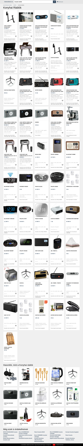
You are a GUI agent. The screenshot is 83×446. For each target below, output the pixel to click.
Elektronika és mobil (7, 5)
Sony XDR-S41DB (39, 250)
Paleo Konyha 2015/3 (39, 432)
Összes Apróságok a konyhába (71, 199)
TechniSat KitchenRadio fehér (72, 283)
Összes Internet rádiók (23, 199)
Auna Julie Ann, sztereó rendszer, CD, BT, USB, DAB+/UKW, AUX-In (26, 59)
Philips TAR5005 (54, 154)
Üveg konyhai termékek (57, 382)
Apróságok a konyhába (72, 186)
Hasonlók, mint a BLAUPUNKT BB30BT (9, 264)
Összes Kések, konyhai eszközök (9, 360)
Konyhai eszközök (40, 382)
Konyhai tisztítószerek (72, 403)
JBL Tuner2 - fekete (56, 283)
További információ (59, 444)
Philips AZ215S (38, 186)
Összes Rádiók (37, 135)
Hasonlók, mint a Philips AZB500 (56, 199)
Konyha (22, 283)
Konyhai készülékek (71, 250)
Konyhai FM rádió (8, 403)
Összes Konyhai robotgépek (9, 103)
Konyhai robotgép (71, 382)
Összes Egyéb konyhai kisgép (56, 328)
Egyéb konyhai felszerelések (57, 438)
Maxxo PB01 (38, 154)
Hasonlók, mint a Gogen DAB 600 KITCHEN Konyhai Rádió (25, 39)
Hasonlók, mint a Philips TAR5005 (56, 167)
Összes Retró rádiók (38, 103)
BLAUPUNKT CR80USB (9, 218)
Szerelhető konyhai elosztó (25, 438)
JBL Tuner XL (54, 250)
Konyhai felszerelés (40, 403)
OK (54, 444)
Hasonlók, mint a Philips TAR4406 (41, 231)
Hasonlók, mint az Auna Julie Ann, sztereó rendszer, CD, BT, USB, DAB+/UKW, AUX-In (25, 72)
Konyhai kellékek (24, 315)
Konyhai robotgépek (9, 90)
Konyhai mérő (7, 382)
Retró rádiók (38, 90)
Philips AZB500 (54, 186)
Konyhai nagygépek (40, 315)
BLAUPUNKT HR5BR (70, 154)
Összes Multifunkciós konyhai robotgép (71, 136)
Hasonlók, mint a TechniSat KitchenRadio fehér (71, 297)
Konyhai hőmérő (55, 218)
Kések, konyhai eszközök (8, 348)
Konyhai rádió (7, 423)
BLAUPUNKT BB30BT (8, 250)
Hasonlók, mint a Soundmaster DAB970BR (71, 232)
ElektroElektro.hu (8, 1)
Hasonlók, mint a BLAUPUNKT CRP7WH (9, 200)
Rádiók (15, 5)
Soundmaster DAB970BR (72, 218)
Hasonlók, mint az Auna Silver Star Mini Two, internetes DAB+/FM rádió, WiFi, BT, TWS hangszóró (41, 72)
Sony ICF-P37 (7, 315)
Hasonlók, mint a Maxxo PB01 (40, 167)
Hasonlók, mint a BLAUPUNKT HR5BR (71, 168)
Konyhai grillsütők (56, 423)
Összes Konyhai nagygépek (40, 328)
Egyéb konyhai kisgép (56, 315)
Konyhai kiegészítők (40, 423)
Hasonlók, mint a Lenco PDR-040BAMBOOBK (40, 297)
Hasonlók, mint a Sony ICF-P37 (9, 328)
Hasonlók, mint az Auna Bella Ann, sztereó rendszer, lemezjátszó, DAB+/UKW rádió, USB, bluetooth (10, 72)
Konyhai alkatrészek (56, 403)
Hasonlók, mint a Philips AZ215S (40, 199)
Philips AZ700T (23, 218)
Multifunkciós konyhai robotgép (72, 123)
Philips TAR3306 (23, 250)
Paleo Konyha (68, 435)
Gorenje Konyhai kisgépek (72, 432)
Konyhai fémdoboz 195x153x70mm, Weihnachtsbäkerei (39, 440)
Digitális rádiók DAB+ (25, 403)
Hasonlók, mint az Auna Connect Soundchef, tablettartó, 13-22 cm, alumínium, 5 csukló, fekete (9, 39)
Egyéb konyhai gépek (71, 315)
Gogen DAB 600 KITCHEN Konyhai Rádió (25, 26)
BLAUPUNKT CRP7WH (9, 186)
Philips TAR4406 (39, 218)
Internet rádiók (24, 186)
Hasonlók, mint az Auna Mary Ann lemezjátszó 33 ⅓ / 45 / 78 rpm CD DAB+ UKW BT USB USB (9, 168)
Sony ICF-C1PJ (7, 283)
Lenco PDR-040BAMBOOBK (38, 283)
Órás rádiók (69, 423)
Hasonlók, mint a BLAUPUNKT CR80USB (9, 232)
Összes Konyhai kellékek (24, 328)
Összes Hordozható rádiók (55, 38)
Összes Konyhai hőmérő (55, 231)
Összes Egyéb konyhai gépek (71, 328)
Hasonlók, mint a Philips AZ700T (25, 231)
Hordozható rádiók (56, 25)
